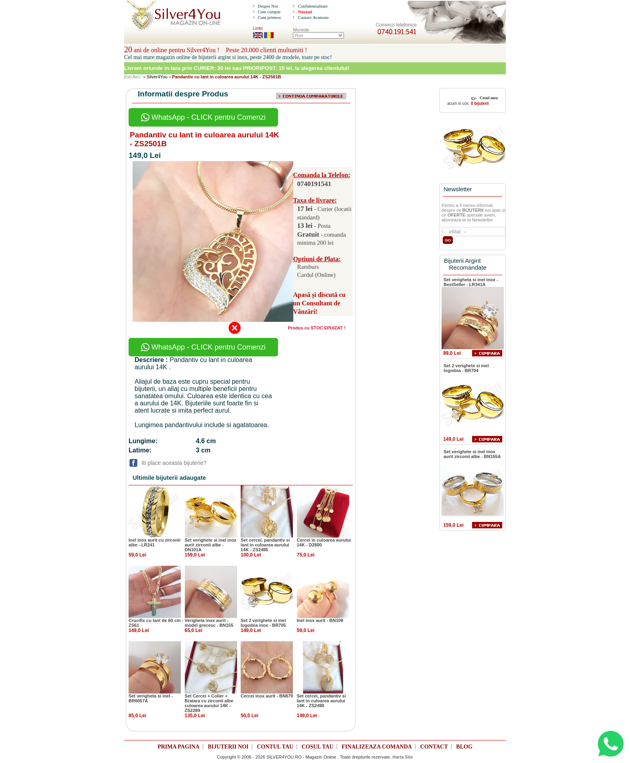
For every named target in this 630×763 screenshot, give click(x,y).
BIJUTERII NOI (228, 747)
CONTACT (434, 747)
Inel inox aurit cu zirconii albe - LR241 (154, 542)
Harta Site (403, 757)
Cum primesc (269, 17)
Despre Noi (268, 6)
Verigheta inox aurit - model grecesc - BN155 (209, 623)
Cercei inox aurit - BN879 (267, 695)
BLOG (464, 747)
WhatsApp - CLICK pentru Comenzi (203, 117)
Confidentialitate (312, 6)
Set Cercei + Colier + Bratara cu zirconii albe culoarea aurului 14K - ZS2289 (209, 703)
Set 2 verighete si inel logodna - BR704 (466, 368)
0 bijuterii (479, 103)
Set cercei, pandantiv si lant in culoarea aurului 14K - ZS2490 (321, 700)
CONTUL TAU (275, 747)
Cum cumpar (269, 11)
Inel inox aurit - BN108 (320, 620)
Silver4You (157, 76)
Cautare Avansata (313, 17)
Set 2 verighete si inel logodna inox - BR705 (263, 623)
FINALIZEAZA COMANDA (377, 747)
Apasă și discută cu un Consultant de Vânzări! (319, 303)
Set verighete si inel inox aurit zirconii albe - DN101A (211, 545)
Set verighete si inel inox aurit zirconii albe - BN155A (472, 454)
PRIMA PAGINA (178, 747)
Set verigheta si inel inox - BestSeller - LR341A (471, 282)
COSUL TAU (317, 747)
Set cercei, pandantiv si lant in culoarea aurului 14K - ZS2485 (265, 545)
